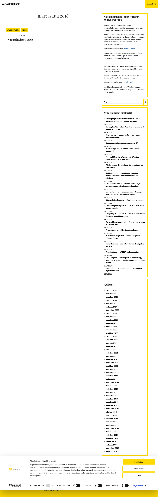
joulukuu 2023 (111, 307)
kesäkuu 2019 (111, 386)
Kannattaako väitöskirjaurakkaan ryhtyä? (122, 143)
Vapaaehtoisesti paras (20, 39)
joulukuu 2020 (111, 359)
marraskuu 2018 (112, 409)
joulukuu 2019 (111, 379)
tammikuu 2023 (112, 320)
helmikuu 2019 (112, 399)
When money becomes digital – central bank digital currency (124, 269)
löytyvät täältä (129, 48)
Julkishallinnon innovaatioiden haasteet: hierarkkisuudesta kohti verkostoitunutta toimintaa (122, 175)
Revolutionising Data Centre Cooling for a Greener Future (123, 237)
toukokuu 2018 (112, 419)
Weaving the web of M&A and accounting (122, 252)
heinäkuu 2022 (112, 333)
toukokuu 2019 (112, 389)
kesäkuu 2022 (111, 336)
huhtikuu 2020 (111, 369)
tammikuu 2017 (112, 442)
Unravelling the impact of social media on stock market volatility (125, 207)
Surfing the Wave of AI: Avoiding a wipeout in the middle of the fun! (125, 128)
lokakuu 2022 (111, 327)
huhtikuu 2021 (111, 356)
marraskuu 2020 (112, 363)
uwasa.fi (150, 4)
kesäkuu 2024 (111, 300)
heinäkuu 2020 (112, 366)
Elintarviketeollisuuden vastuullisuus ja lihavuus (125, 200)
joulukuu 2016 (111, 445)
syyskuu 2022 (111, 330)
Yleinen (24, 30)
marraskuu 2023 (112, 310)
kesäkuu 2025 (111, 290)
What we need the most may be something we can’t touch (124, 166)
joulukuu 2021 (111, 346)
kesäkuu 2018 (111, 415)
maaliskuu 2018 (112, 425)
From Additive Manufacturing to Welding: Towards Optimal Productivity (122, 158)
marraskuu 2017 (112, 428)
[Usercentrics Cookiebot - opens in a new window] (15, 492)
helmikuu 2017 (112, 438)
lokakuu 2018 (111, 412)
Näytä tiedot (138, 492)
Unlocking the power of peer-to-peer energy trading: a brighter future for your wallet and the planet (125, 260)
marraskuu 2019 (112, 382)
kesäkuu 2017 (111, 432)
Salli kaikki (138, 469)
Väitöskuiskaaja (11, 4)
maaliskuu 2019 (112, 396)
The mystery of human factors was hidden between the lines (123, 136)
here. (129, 82)
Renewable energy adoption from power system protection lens (125, 223)
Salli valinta (139, 475)
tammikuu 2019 (112, 402)
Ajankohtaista (13, 30)
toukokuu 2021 (112, 353)
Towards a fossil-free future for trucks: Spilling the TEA (125, 245)
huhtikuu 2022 (111, 343)
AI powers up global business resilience (122, 230)
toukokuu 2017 (112, 435)
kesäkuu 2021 (111, 350)
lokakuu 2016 (111, 451)
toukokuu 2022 (112, 340)
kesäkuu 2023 (111, 313)
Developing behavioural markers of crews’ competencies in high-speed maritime (123, 120)
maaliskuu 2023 (112, 317)
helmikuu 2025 (112, 297)
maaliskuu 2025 (112, 294)
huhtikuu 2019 (111, 392)
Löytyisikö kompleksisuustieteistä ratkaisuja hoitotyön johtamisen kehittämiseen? (124, 193)
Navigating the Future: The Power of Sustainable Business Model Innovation (125, 215)
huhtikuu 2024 (111, 304)
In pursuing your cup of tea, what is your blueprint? (122, 150)
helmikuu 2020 (112, 376)
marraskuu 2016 (112, 448)
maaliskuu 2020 (112, 373)
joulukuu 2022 (111, 323)
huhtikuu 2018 (111, 422)
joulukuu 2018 (111, 405)
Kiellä (138, 482)
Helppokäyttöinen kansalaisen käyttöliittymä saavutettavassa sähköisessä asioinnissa (123, 185)
